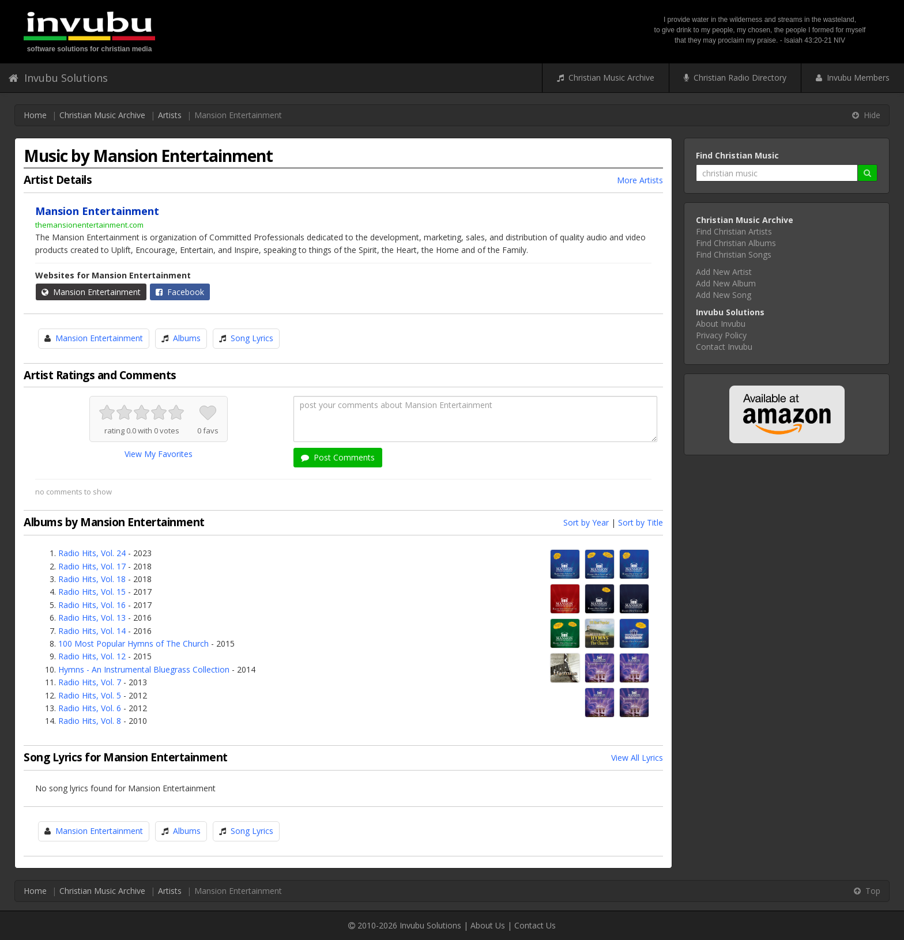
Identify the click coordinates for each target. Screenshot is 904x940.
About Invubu (720, 323)
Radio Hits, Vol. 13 (92, 617)
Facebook (180, 291)
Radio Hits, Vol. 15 (92, 591)
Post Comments (338, 457)
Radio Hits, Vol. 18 (92, 578)
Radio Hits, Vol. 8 (89, 720)
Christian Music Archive (605, 77)
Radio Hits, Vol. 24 (92, 553)
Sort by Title (640, 522)
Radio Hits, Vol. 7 (89, 682)
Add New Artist (724, 271)
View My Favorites (159, 453)
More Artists (640, 180)
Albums (187, 338)
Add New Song (723, 294)
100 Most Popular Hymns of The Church (133, 643)
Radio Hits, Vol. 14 (92, 630)
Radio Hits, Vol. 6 (89, 708)
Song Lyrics (252, 338)
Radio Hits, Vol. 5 (89, 695)
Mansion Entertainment (91, 291)
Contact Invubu (724, 346)
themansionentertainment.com (89, 225)
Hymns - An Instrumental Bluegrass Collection (143, 669)
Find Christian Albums (736, 242)
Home (35, 115)
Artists (170, 115)
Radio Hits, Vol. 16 (92, 604)
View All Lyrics (637, 757)
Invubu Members (853, 77)
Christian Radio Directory (735, 77)
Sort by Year (586, 522)
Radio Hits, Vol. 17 (92, 566)
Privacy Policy (721, 335)
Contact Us (535, 925)
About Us (487, 925)
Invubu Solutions (58, 78)
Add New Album (726, 283)
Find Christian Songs (733, 254)
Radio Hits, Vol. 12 (92, 656)
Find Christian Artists (734, 231)
